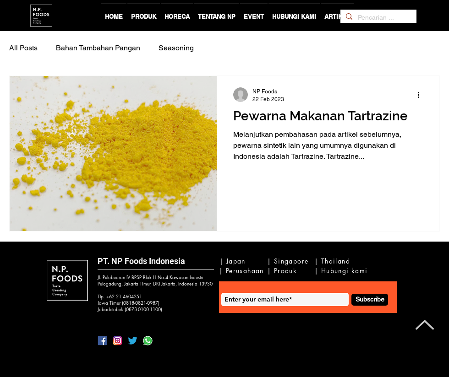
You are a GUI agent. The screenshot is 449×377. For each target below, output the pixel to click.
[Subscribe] (369, 300)
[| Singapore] (289, 261)
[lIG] (117, 340)
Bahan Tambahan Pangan (98, 47)
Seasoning (176, 47)
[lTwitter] (132, 340)
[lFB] (102, 340)
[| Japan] (234, 261)
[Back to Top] (423, 325)
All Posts (23, 47)
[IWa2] (148, 340)
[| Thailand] (334, 261)
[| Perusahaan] (243, 270)
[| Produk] (284, 270)
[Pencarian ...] (377, 18)
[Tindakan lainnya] (421, 94)
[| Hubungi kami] (342, 270)
